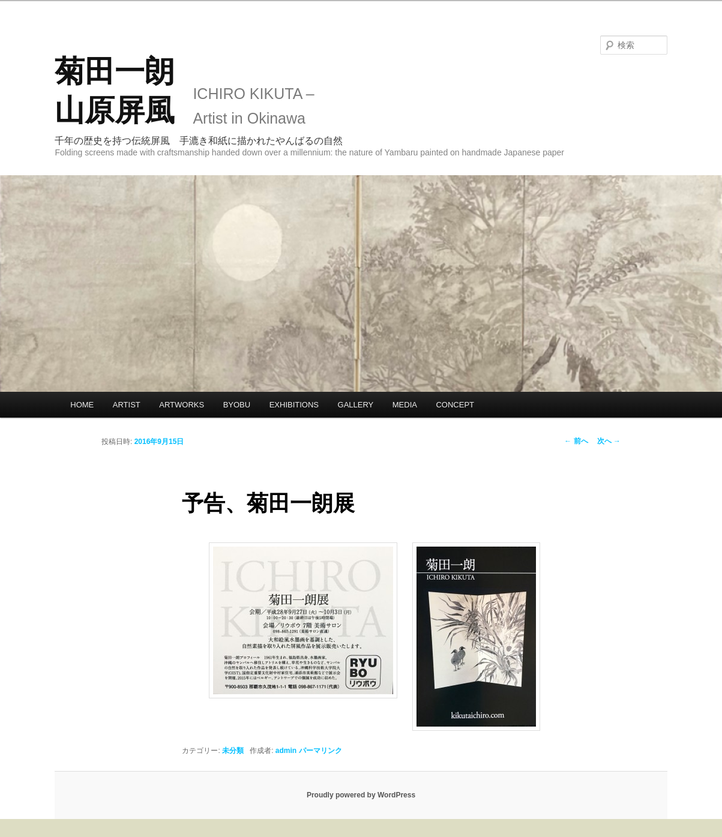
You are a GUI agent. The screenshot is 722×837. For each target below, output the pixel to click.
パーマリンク (320, 750)
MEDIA (405, 404)
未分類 (233, 750)
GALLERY (356, 404)
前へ (576, 441)
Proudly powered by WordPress (361, 795)
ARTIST (126, 404)
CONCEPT (455, 404)
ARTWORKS (181, 404)
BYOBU (237, 404)
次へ (609, 441)
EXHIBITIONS (294, 404)
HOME (82, 404)
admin (285, 750)
